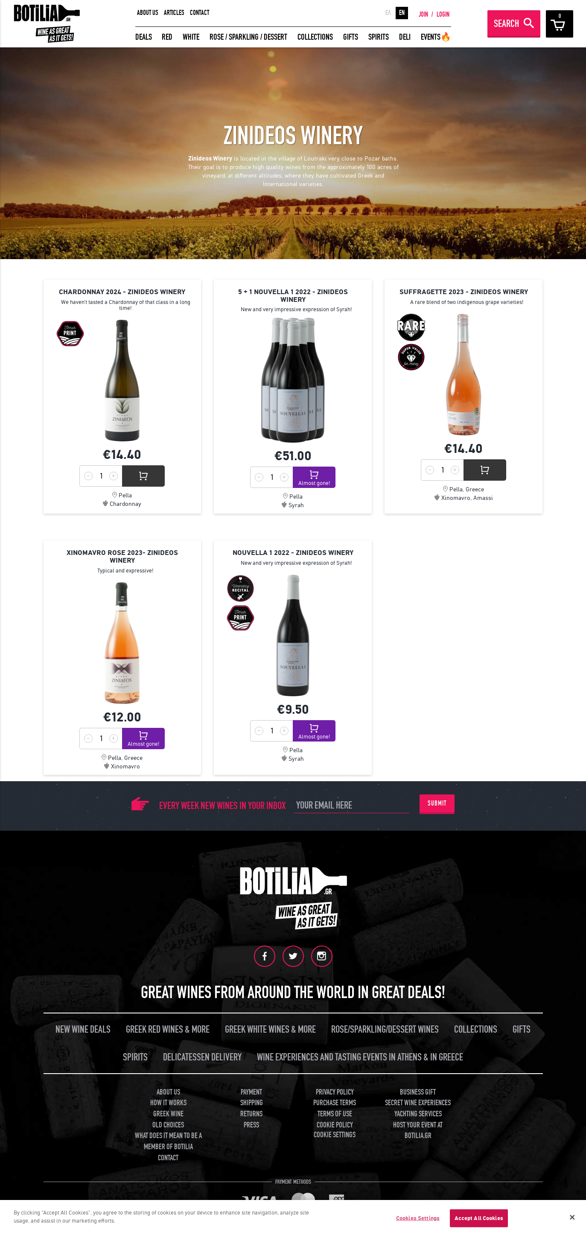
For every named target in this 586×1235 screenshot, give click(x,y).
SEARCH (506, 23)
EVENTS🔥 (436, 37)
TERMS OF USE (335, 1113)
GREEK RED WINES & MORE (168, 1029)
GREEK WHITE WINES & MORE (270, 1029)
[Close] (572, 1217)
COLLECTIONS (315, 37)
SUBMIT (437, 803)
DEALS (143, 37)
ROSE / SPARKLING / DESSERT (248, 37)
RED (167, 37)
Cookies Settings (418, 1218)
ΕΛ (388, 13)
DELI (405, 37)
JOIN (423, 14)
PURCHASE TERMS (334, 1102)
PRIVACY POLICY (335, 1092)
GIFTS (350, 37)
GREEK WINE (168, 1113)
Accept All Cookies (479, 1218)
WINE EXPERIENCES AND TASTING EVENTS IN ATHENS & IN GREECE (360, 1057)
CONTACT (199, 13)
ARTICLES (174, 13)
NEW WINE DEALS (83, 1029)
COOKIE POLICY (335, 1125)
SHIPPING (251, 1102)
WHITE (191, 37)
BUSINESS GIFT (418, 1092)
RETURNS (251, 1113)
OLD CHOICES (168, 1125)
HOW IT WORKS (168, 1102)
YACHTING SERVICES (418, 1113)
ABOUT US (147, 13)
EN (402, 13)
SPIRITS (378, 37)
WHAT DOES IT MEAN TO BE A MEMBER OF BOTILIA (168, 1141)
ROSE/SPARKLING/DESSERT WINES (385, 1029)
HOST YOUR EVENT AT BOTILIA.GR (418, 1131)
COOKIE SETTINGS (335, 1134)
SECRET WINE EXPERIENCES (418, 1102)
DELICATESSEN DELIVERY (202, 1057)
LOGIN (443, 14)
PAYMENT (251, 1092)
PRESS (251, 1125)
